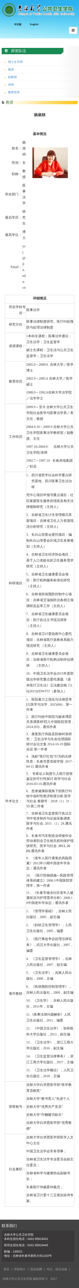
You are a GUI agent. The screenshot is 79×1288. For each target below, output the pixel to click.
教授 (11, 69)
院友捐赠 (36, 1269)
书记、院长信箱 (57, 1269)
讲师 (11, 84)
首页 (6, 1269)
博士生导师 (15, 62)
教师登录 (14, 92)
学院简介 (20, 1269)
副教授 (12, 77)
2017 (53, 1278)
